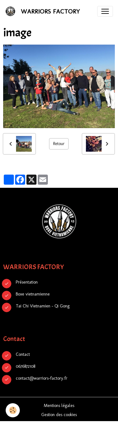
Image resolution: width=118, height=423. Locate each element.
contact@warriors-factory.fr (41, 378)
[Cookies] (13, 410)
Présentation (27, 282)
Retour (59, 143)
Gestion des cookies (59, 414)
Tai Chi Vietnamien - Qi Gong (43, 306)
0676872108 (25, 366)
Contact (23, 354)
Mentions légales (59, 405)
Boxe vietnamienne (33, 294)
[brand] (43, 11)
